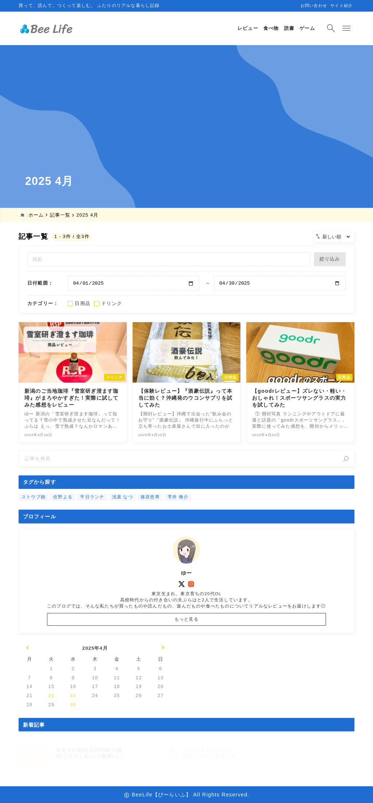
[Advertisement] (186, 116)
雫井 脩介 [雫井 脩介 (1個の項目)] (178, 507)
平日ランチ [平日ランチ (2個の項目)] (93, 507)
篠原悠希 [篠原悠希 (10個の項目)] (150, 507)
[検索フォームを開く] (330, 28)
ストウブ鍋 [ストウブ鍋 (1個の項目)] (33, 507)
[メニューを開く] (346, 28)
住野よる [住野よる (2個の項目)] (62, 507)
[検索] (346, 464)
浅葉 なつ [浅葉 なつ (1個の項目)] (122, 507)
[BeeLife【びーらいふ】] (48, 28)
